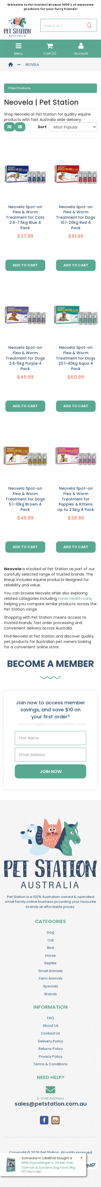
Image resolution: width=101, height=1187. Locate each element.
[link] (44, 1120)
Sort (41, 127)
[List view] (20, 126)
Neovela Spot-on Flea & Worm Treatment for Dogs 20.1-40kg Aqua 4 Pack (75, 358)
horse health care (74, 598)
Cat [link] (50, 940)
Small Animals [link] (50, 970)
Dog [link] (50, 932)
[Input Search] (61, 25)
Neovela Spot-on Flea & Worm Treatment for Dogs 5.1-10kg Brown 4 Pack (25, 499)
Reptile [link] (50, 963)
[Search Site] (89, 25)
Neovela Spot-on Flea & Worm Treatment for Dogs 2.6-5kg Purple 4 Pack (25, 358)
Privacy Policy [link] (50, 1056)
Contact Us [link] (50, 1033)
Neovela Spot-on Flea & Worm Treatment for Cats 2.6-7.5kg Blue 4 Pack (25, 217)
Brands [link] (50, 994)
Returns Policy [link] (51, 1048)
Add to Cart (25, 265)
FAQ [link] (50, 1018)
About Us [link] (50, 1025)
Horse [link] (50, 955)
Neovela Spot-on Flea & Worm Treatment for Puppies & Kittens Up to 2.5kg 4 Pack (75, 499)
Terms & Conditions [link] (50, 1064)
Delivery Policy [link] (50, 1041)
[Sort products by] (73, 126)
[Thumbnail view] (9, 126)
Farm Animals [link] (50, 978)
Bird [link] (50, 947)
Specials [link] (50, 986)
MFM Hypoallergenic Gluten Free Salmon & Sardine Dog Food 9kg (48, 1164)
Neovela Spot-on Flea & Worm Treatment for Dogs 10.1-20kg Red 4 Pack (75, 217)
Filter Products (19, 88)
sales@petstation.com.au (51, 1104)
